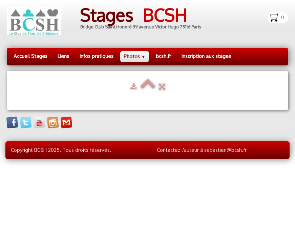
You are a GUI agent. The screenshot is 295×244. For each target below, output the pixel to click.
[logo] (109, 21)
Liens (63, 56)
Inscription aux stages (206, 56)
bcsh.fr (163, 56)
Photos (135, 56)
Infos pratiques (96, 56)
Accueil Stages (30, 56)
